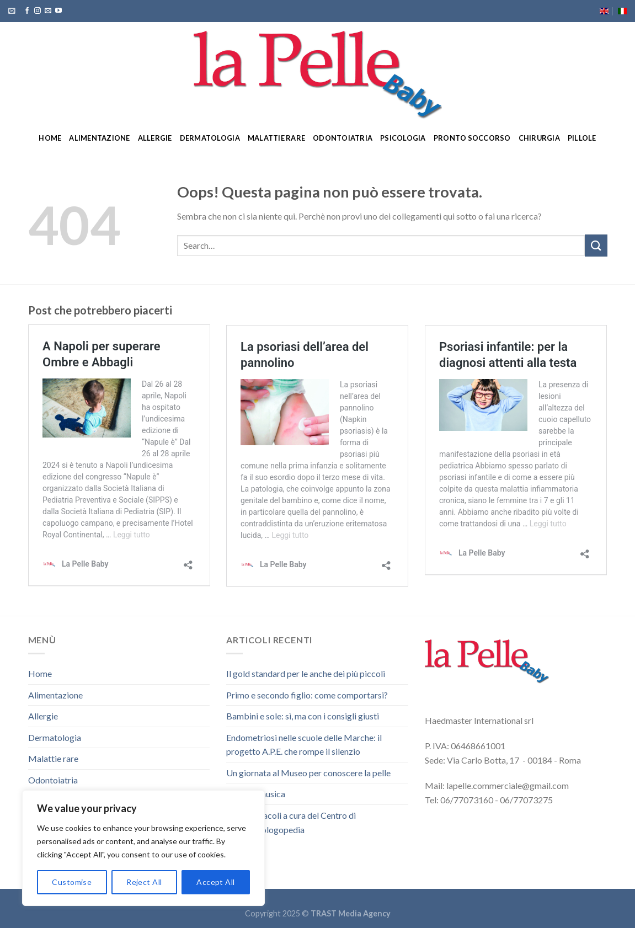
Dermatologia (210, 138)
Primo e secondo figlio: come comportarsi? (307, 695)
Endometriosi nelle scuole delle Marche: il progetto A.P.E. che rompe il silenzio (304, 744)
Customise (72, 882)
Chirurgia (539, 138)
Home (50, 138)
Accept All (215, 882)
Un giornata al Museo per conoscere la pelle (308, 772)
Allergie (155, 138)
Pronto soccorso (472, 138)
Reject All (144, 882)
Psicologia (403, 138)
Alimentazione (99, 138)
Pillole (582, 138)
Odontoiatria (342, 138)
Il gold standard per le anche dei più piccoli (305, 673)
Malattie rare (276, 138)
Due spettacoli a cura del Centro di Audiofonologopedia (291, 822)
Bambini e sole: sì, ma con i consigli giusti (302, 716)
